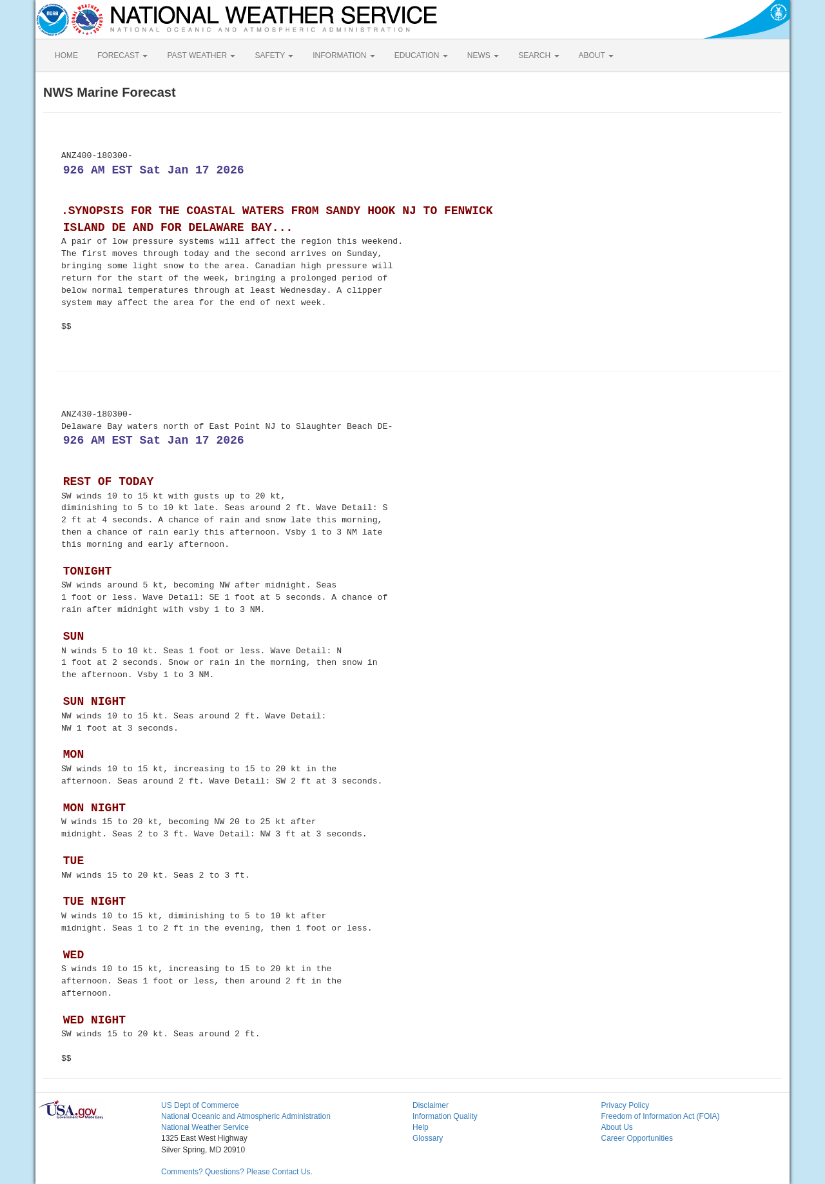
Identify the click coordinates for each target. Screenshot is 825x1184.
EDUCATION (421, 55)
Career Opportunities (637, 1138)
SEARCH (538, 55)
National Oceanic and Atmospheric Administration (246, 1116)
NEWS (483, 55)
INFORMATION (343, 55)
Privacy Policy (625, 1105)
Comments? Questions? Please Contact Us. (237, 1171)
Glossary (427, 1138)
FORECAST (122, 55)
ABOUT (596, 55)
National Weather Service (205, 1127)
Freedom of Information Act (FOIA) (660, 1116)
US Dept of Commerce (200, 1105)
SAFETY (274, 55)
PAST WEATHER (201, 55)
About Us (617, 1127)
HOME (66, 55)
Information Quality (445, 1116)
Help (420, 1127)
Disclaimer (430, 1105)
